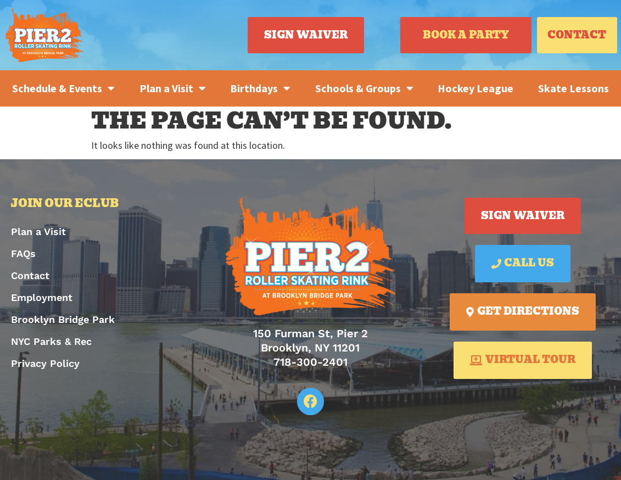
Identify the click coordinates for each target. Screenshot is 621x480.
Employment (41, 297)
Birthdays (260, 88)
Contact (30, 275)
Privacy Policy (45, 363)
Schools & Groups (364, 88)
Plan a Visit (172, 88)
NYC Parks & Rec (51, 341)
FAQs (23, 253)
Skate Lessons (573, 88)
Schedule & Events (63, 88)
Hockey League (475, 88)
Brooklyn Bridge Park (63, 319)
